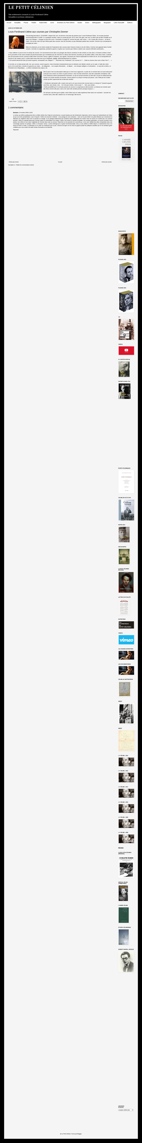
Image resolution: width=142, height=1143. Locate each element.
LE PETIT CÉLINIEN (30, 8)
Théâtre (33, 22)
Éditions (129, 22)
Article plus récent (14, 162)
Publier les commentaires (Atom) (25, 165)
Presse (26, 22)
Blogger (79, 1134)
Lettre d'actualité (119, 22)
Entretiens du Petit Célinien (65, 22)
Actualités (17, 22)
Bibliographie (96, 22)
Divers (87, 22)
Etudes (80, 22)
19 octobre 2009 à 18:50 (26, 112)
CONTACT (121, 93)
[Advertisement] (125, 58)
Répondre (16, 129)
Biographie (107, 22)
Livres (52, 22)
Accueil (9, 22)
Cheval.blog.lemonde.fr (33, 35)
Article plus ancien (107, 162)
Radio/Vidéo (43, 22)
